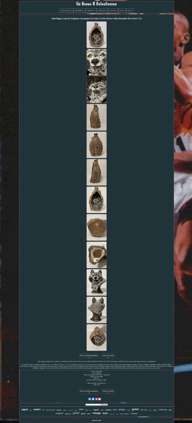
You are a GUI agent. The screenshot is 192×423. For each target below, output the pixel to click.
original (59, 413)
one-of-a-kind (50, 410)
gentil (76, 412)
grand (83, 413)
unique (121, 409)
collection (162, 409)
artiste (89, 413)
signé (25, 409)
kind (115, 409)
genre (135, 409)
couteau (108, 410)
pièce (150, 410)
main (105, 413)
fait (43, 410)
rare (81, 409)
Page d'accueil (96, 420)
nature (37, 409)
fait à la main (70, 410)
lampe (76, 410)
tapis (30, 410)
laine (117, 413)
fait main (144, 410)
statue (128, 410)
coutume (134, 413)
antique (59, 410)
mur (170, 410)
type (91, 410)
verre (101, 410)
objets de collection (124, 413)
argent (96, 410)
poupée (64, 410)
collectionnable (112, 414)
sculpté (155, 410)
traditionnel (68, 413)
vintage (96, 412)
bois (86, 410)
